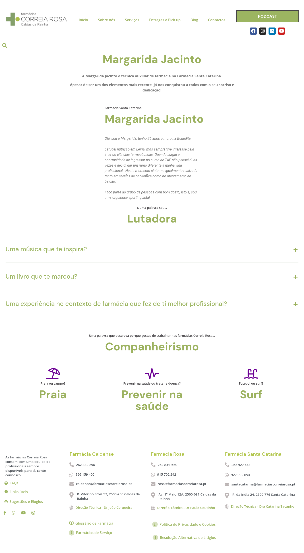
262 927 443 (241, 464)
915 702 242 (166, 474)
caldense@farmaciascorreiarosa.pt (104, 483)
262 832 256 (85, 464)
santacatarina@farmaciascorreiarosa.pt (264, 484)
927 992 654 (240, 474)
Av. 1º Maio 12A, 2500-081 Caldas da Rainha (187, 496)
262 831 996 (167, 464)
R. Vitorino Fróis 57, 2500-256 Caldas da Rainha (108, 496)
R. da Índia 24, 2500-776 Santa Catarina (263, 494)
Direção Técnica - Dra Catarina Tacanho (262, 506)
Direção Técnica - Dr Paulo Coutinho (186, 507)
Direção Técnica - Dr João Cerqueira (104, 507)
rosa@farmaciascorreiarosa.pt (182, 483)
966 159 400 (85, 474)
